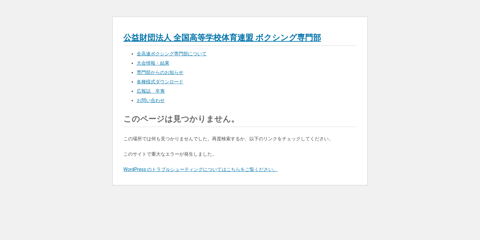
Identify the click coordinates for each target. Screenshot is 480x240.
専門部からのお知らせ (160, 72)
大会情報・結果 (153, 63)
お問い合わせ (151, 100)
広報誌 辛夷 (151, 91)
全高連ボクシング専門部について (172, 53)
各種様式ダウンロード (160, 81)
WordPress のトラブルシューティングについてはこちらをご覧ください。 (200, 169)
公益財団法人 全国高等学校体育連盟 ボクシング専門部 (222, 37)
